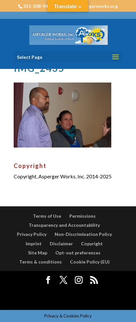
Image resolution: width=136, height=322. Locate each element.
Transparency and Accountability (64, 225)
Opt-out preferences (78, 252)
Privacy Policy (32, 234)
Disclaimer (61, 243)
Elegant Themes (67, 292)
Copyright (92, 243)
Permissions (82, 216)
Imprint (34, 243)
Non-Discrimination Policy (83, 234)
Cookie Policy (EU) (90, 261)
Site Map (37, 252)
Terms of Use (47, 216)
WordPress (68, 301)
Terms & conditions (40, 261)
